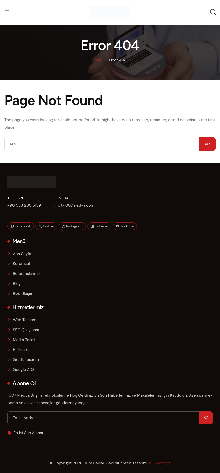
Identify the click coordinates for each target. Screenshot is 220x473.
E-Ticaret (21, 349)
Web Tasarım (24, 319)
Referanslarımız (26, 273)
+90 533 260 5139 (24, 205)
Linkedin (99, 226)
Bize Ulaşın (22, 293)
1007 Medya (160, 463)
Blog (17, 283)
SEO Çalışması (26, 329)
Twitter (46, 226)
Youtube (125, 226)
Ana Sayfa (22, 253)
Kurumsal (21, 263)
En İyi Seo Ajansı (25, 432)
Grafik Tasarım (26, 359)
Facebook (21, 226)
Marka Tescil (24, 339)
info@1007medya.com (73, 205)
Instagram (72, 226)
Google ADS (24, 369)
